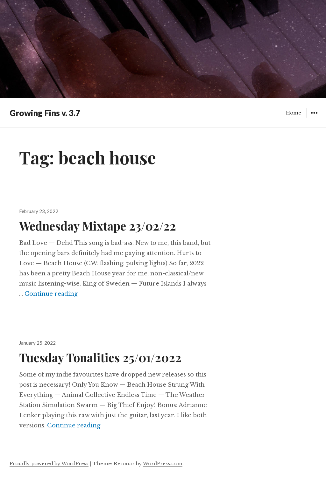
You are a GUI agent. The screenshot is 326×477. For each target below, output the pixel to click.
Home (293, 113)
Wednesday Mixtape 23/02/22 (97, 225)
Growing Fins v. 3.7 (45, 113)
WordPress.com (162, 463)
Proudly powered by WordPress (49, 463)
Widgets (314, 117)
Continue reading (51, 293)
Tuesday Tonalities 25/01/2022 (100, 357)
